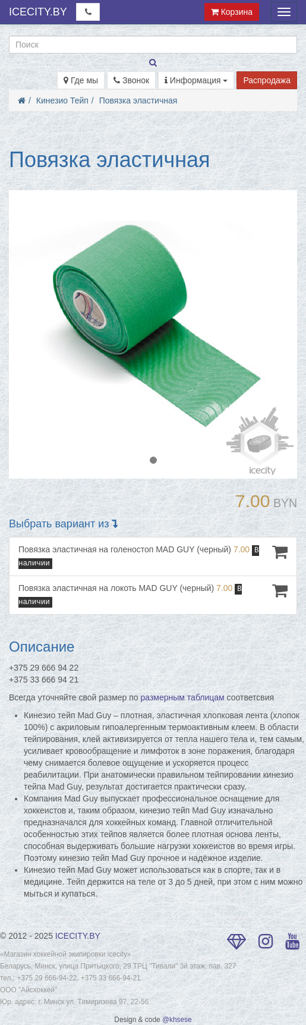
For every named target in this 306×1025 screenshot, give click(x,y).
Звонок (131, 80)
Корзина (232, 12)
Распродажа (267, 80)
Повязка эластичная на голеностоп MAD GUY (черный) (153, 556)
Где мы (81, 80)
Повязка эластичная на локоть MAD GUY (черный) (153, 595)
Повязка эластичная (138, 100)
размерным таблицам (183, 697)
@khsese (177, 1019)
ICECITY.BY (38, 12)
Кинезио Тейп (62, 100)
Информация (196, 80)
